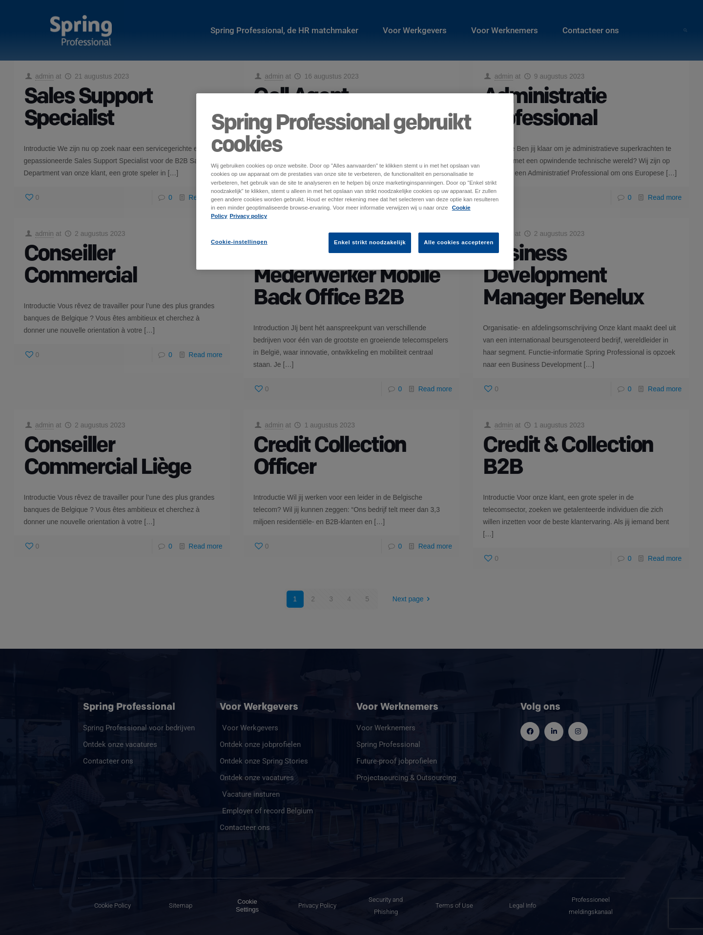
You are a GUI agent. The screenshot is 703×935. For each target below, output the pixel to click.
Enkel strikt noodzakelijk (370, 242)
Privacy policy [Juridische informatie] (249, 216)
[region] (355, 181)
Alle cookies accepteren (459, 242)
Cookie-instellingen (239, 242)
